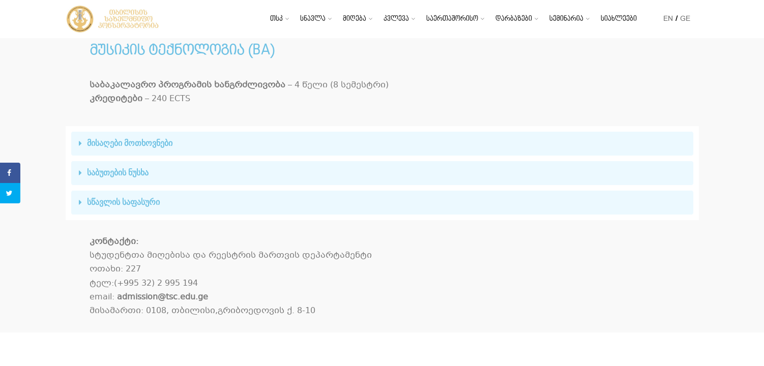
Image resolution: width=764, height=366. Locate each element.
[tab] (382, 143)
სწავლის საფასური (123, 202)
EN (668, 18)
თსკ (276, 18)
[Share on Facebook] (10, 173)
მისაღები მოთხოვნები (129, 143)
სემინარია (566, 18)
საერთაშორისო (452, 18)
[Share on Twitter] (10, 193)
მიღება (354, 18)
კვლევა (396, 18)
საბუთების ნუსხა (118, 172)
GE (685, 18)
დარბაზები (513, 18)
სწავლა (313, 18)
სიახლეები (619, 18)
